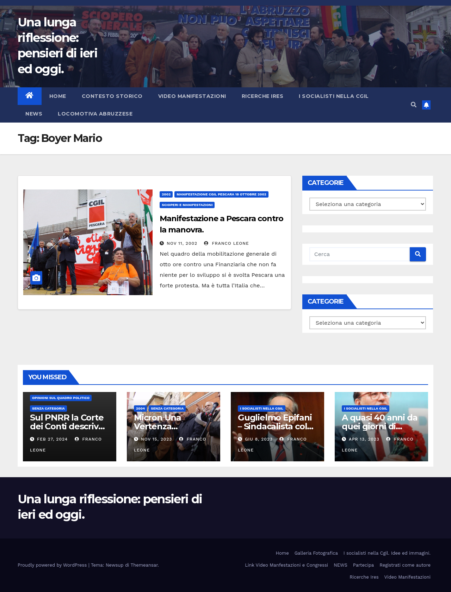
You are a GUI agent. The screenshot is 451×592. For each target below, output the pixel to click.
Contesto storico (112, 96)
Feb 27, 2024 (52, 439)
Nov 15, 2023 (156, 439)
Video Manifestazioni (192, 96)
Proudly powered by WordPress (53, 565)
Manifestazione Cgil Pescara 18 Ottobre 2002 (221, 194)
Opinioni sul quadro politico (60, 398)
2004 (140, 408)
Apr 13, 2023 (364, 439)
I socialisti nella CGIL (334, 96)
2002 (166, 194)
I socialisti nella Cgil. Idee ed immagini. (387, 553)
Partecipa (363, 565)
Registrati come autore (405, 565)
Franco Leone (226, 243)
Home (57, 96)
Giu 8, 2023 (259, 439)
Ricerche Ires (263, 96)
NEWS (33, 114)
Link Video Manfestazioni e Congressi (286, 565)
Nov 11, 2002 (182, 243)
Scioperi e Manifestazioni (187, 205)
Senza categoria (48, 408)
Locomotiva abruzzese (95, 114)
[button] (413, 104)
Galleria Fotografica (316, 553)
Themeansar (144, 565)
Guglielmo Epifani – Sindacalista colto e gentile (277, 426)
